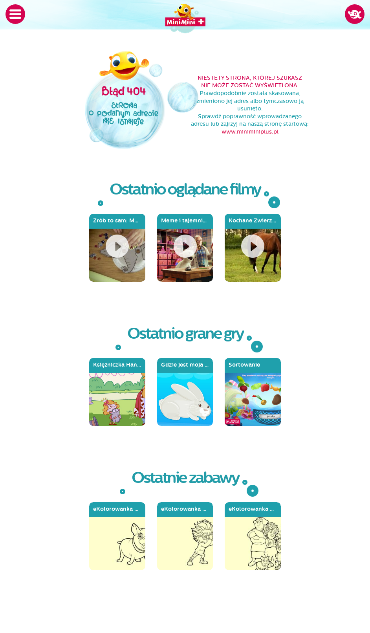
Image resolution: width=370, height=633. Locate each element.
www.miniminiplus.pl (250, 131)
